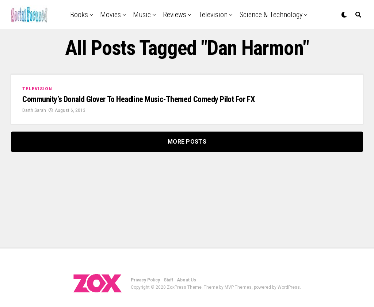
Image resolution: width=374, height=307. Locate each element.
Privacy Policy (145, 280)
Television (213, 14)
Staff (168, 280)
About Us (186, 280)
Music (142, 14)
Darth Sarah (34, 110)
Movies (110, 14)
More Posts (187, 141)
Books (79, 14)
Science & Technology (271, 14)
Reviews (174, 14)
